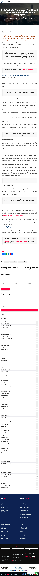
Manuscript (20, 427)
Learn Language (20, 412)
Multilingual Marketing (20, 445)
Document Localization (20, 355)
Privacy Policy (23, 537)
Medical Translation (20, 438)
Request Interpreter (4, 508)
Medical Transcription (20, 436)
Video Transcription (20, 480)
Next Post (37, 266)
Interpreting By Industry (20, 386)
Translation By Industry (20, 473)
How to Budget (20, 375)
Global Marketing (20, 371)
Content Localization (20, 342)
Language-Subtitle (20, 408)
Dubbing (20, 358)
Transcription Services (25, 506)
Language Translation (20, 404)
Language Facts (20, 395)
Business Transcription (20, 329)
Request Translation (4, 507)
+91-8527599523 (5, 554)
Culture (20, 351)
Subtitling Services (24, 508)
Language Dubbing (20, 393)
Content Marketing (20, 344)
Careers (22, 531)
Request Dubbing (4, 511)
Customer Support (24, 534)
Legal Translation (20, 417)
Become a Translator (24, 528)
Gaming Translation (4, 538)
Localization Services (24, 504)
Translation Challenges (20, 474)
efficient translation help (21, 129)
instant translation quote (21, 241)
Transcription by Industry (20, 465)
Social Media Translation (20, 456)
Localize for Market (20, 423)
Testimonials (3, 504)
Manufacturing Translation (5, 534)
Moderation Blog (20, 441)
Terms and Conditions (24, 538)
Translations (20, 476)
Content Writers (20, 347)
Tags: (2, 261)
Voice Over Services (24, 511)
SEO (20, 452)
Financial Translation (4, 532)
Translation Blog (21, 17)
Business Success (20, 327)
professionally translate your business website (13, 215)
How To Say (20, 379)
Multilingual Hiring (20, 443)
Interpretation (20, 382)
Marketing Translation (20, 432)
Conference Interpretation (20, 338)
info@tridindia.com (16, 559)
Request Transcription (5, 510)
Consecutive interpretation (20, 340)
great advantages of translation (10, 161)
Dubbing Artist (20, 360)
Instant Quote (3, 513)
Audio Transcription (20, 324)
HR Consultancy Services (25, 517)
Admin (12, 31)
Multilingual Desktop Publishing (26, 514)
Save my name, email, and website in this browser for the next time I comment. (18, 286)
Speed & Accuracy (24, 527)
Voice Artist (20, 482)
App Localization (20, 322)
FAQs (22, 524)
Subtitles (20, 460)
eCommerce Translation (5, 524)
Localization (20, 419)
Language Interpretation (20, 399)
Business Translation (20, 331)
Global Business (20, 368)
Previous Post (3, 266)
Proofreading (20, 450)
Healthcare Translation (20, 373)
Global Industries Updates (20, 370)
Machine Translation (20, 425)
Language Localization (20, 401)
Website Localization (20, 487)
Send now (19, 310)
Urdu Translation (13, 261)
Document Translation (20, 357)
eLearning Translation (5, 525)
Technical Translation (20, 462)
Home (15, 17)
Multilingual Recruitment (20, 447)
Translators (20, 478)
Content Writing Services (25, 513)
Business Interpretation (20, 325)
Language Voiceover (20, 406)
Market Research (20, 428)
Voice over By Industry (20, 485)
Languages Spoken (20, 410)
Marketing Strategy (20, 430)
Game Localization (20, 366)
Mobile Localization (20, 439)
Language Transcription (20, 403)
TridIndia (8, 574)
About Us (2, 501)
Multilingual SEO (20, 449)
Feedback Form (23, 532)
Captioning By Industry (20, 335)
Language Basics (20, 390)
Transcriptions (20, 469)
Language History (20, 397)
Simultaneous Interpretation (20, 454)
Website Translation (22, 261)
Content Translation (20, 346)
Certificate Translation (20, 336)
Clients (2, 503)
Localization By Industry (20, 421)
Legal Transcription (20, 416)
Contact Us (3, 506)
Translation (6, 261)
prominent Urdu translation (17, 107)
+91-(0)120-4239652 (5, 556)
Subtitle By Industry (20, 458)
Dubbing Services (24, 503)
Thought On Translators (20, 463)
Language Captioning (20, 392)
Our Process (23, 525)
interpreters (20, 384)
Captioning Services (24, 510)
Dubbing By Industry (20, 362)
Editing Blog (20, 364)
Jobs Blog (20, 388)
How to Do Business (20, 377)
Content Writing (20, 349)
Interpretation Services (25, 507)
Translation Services (24, 501)
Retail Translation (4, 528)
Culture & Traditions (20, 353)
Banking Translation (4, 535)
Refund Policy (23, 535)
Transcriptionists (20, 467)
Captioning (20, 333)
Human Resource (20, 381)
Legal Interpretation (20, 414)
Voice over (20, 484)
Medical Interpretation (20, 434)
